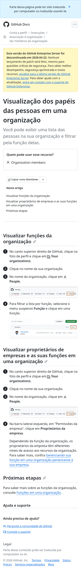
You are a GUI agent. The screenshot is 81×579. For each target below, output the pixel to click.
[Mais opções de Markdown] (43, 179)
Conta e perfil (18, 33)
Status (67, 560)
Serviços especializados (30, 564)
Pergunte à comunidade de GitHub (27, 526)
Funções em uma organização (39, 492)
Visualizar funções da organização (27, 238)
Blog (51, 564)
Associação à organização (26, 37)
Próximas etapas (24, 477)
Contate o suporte (17, 532)
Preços (7, 564)
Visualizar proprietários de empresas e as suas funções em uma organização (39, 355)
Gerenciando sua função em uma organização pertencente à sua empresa (41, 460)
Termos (36, 560)
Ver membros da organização (28, 41)
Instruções (38, 33)
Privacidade (52, 560)
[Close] (70, 6)
